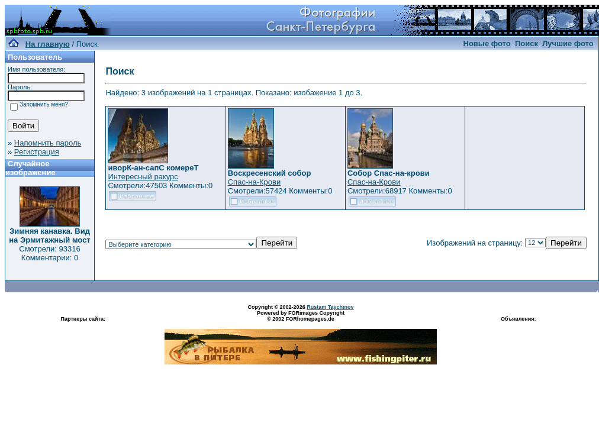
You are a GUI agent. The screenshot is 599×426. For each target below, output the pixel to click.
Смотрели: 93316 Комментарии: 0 (49, 253)
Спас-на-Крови (254, 182)
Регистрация (36, 151)
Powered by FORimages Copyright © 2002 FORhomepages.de (300, 316)
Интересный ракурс (143, 176)
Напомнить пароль (47, 142)
